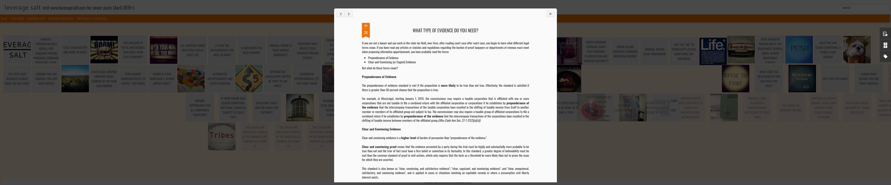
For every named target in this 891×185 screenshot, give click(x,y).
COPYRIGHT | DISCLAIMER (91, 18)
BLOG (4, 18)
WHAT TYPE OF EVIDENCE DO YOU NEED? (445, 30)
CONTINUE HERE (36, 18)
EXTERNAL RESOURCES (61, 18)
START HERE (17, 18)
